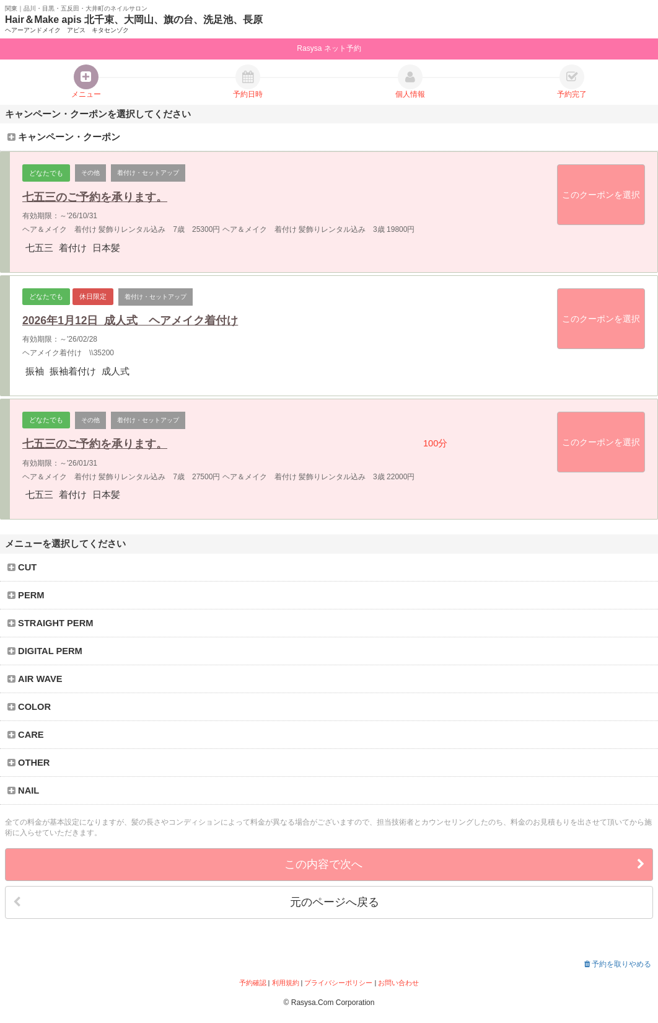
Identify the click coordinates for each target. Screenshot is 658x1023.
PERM (26, 595)
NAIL (23, 790)
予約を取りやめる (617, 964)
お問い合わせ (398, 982)
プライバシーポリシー (338, 982)
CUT (22, 567)
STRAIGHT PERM (50, 623)
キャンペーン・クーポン (63, 137)
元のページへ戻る (196, 902)
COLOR (29, 706)
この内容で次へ (464, 864)
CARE (25, 734)
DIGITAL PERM (44, 651)
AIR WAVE (35, 679)
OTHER (28, 762)
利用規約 (285, 982)
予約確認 (252, 982)
